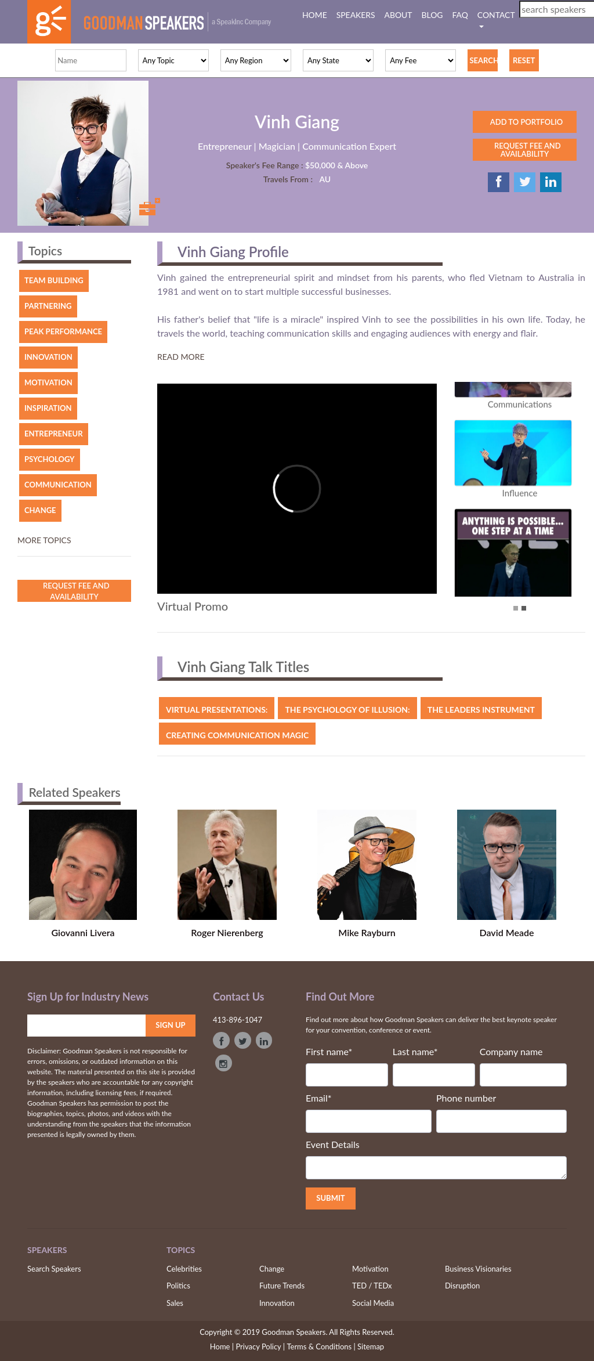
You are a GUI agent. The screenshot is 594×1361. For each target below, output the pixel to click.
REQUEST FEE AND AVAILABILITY (524, 149)
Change (271, 1268)
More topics (44, 540)
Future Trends (282, 1285)
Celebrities (184, 1268)
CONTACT (496, 15)
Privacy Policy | (260, 1346)
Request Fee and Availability (74, 591)
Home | (222, 1346)
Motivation (370, 1268)
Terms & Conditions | (321, 1346)
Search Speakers (54, 1268)
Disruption (462, 1285)
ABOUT (398, 15)
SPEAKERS (355, 15)
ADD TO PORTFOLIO (525, 122)
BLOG (432, 15)
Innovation (277, 1303)
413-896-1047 (237, 1019)
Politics (178, 1285)
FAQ (460, 15)
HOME (317, 14)
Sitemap (370, 1346)
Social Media (373, 1303)
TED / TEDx (372, 1285)
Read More (181, 357)
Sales (174, 1303)
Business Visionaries (478, 1268)
